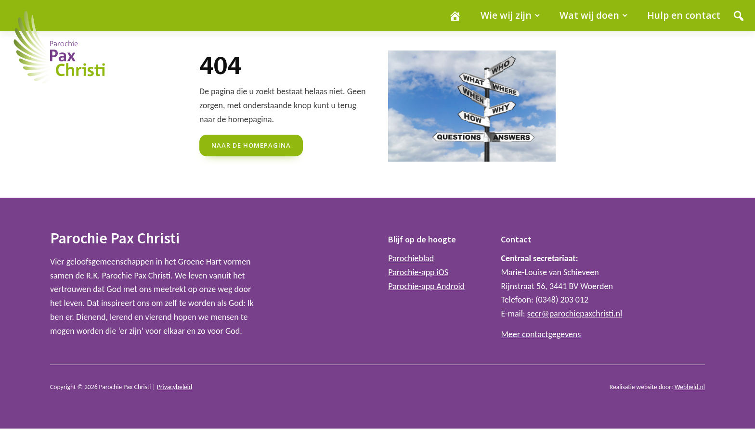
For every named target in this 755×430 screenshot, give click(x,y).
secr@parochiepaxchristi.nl (574, 313)
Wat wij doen (589, 15)
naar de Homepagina (251, 145)
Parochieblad (411, 258)
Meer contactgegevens (541, 334)
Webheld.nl (690, 387)
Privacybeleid (174, 387)
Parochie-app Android (426, 286)
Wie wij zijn (506, 15)
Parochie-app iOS (418, 272)
